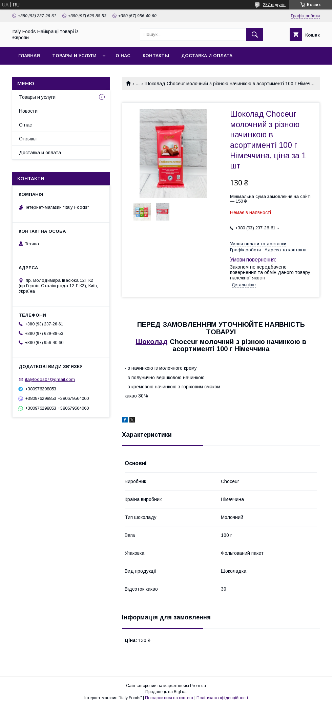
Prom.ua (198, 685)
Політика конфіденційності (222, 697)
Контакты (156, 55)
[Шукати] (254, 34)
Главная (29, 55)
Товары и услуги (74, 55)
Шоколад (152, 341)
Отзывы (28, 138)
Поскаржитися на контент (169, 697)
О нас (123, 55)
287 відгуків (274, 4)
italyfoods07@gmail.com (50, 379)
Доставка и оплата (206, 55)
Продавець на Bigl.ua (166, 691)
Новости (28, 111)
